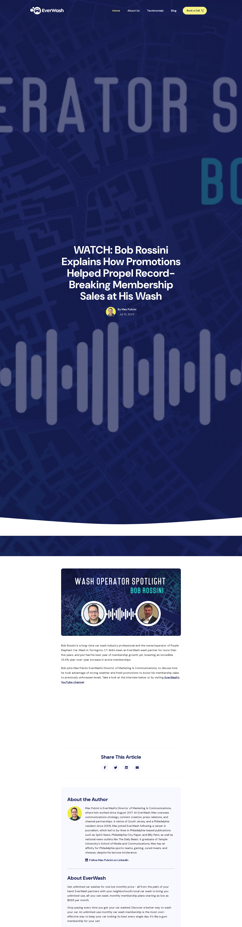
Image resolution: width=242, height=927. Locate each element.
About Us (133, 10)
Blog (174, 10)
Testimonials (155, 10)
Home (116, 10)
